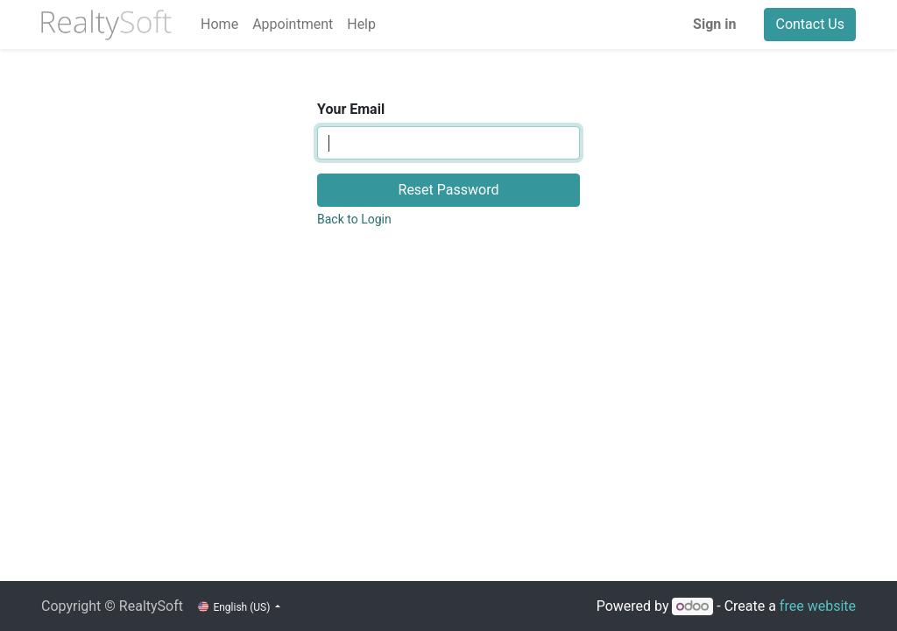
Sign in (714, 24)
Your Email (351, 109)
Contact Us (809, 24)
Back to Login (354, 219)
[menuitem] (219, 24)
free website (818, 606)
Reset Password (449, 189)
